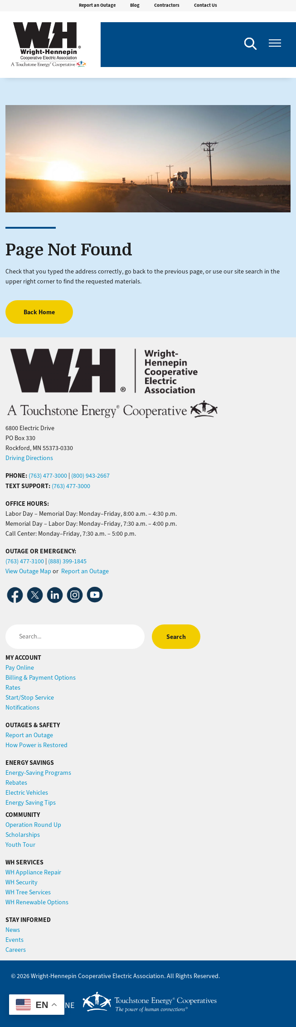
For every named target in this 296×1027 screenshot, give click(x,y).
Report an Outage (97, 5)
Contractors (167, 5)
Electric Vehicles (26, 793)
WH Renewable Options (36, 902)
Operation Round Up (33, 825)
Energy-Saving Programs (38, 773)
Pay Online (19, 668)
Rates (12, 687)
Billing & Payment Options (40, 677)
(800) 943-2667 (90, 476)
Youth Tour (20, 845)
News (12, 930)
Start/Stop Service (29, 697)
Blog (135, 5)
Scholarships (22, 835)
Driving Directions (29, 458)
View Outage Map (28, 571)
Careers (15, 950)
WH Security (21, 882)
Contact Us (205, 5)
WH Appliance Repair (33, 872)
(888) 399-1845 (67, 561)
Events (14, 940)
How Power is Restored (36, 745)
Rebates (16, 783)
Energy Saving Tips (30, 802)
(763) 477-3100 (24, 561)
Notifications (22, 707)
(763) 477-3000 (48, 476)
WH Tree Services (28, 892)
